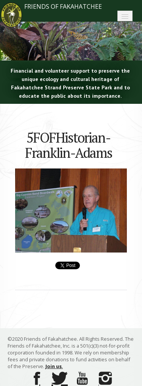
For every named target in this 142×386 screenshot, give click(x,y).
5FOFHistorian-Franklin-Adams (68, 145)
